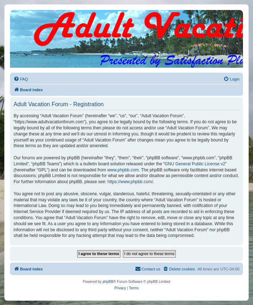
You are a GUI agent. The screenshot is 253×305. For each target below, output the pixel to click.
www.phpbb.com (123, 169)
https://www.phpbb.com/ (130, 181)
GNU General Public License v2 (195, 163)
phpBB (108, 282)
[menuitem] (21, 79)
